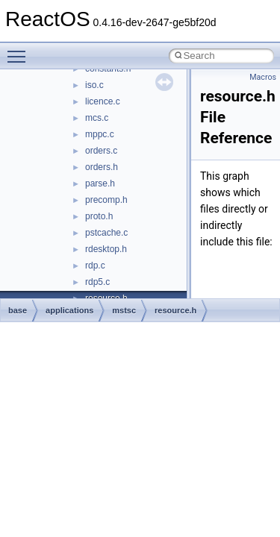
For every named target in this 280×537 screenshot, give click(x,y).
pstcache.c (106, 232)
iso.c (94, 85)
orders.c (101, 150)
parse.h (100, 183)
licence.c (102, 101)
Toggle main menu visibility (20, 50)
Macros (262, 77)
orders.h (101, 167)
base (17, 310)
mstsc (124, 310)
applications (69, 310)
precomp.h (106, 200)
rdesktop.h (106, 249)
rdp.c (95, 265)
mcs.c (96, 118)
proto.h (99, 216)
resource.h (175, 310)
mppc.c (99, 134)
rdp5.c (97, 282)
